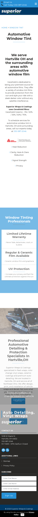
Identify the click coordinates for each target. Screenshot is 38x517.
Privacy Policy (8, 466)
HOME (4, 28)
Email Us (8, 2)
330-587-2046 (7, 441)
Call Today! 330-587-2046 (15, 5)
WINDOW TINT (16, 28)
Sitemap (6, 461)
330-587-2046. (20, 131)
